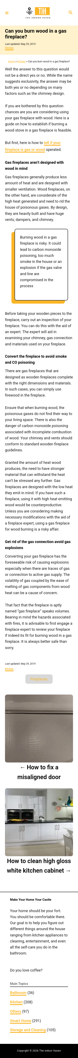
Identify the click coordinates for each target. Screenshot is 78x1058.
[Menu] (7, 12)
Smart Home (20, 1021)
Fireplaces (38, 679)
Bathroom (18, 992)
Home (11, 61)
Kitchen (9, 48)
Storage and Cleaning (28, 1030)
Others (15, 1011)
